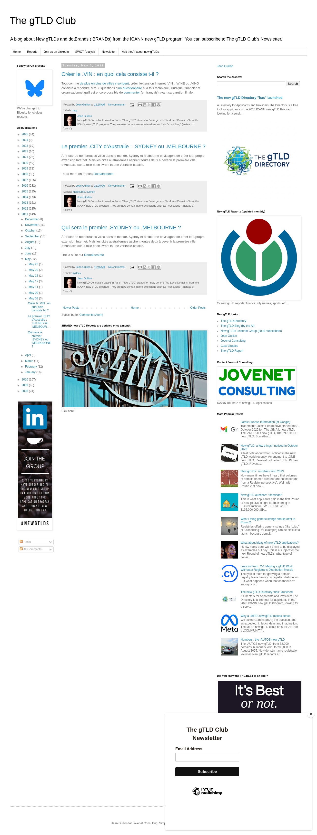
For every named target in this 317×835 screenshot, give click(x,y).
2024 (25, 140)
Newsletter (109, 51)
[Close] (311, 738)
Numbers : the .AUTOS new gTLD (263, 639)
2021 (25, 157)
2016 (25, 185)
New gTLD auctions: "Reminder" (262, 495)
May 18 (34, 275)
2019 (25, 168)
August (30, 242)
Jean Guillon (225, 66)
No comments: (117, 104)
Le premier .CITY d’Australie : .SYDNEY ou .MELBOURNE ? (133, 146)
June (28, 253)
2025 (25, 134)
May (28, 259)
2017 (25, 180)
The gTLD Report (232, 350)
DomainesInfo (103, 174)
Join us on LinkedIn (56, 51)
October (30, 230)
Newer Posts (71, 307)
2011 (25, 214)
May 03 (34, 298)
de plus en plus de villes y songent (104, 83)
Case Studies (229, 346)
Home (17, 51)
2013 (25, 202)
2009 (25, 385)
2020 (25, 163)
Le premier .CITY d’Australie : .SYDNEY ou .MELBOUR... (39, 321)
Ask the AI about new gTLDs (140, 51)
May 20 (34, 270)
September (32, 236)
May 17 (34, 281)
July (28, 248)
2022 (25, 151)
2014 (25, 197)
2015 (25, 191)
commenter (132, 92)
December (32, 219)
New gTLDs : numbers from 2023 (262, 471)
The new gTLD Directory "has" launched (249, 98)
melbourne (79, 191)
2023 (25, 146)
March (29, 361)
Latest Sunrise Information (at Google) (265, 422)
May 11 (34, 287)
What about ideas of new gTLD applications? (270, 542)
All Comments (30, 549)
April (28, 355)
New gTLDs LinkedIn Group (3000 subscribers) (251, 331)
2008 (25, 391)
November (32, 225)
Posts (25, 542)
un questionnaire (130, 88)
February (31, 366)
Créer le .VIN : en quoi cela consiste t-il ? (110, 74)
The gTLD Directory (233, 321)
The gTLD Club (43, 20)
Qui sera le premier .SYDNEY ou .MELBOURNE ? (121, 227)
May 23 (34, 264)
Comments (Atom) (91, 315)
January (30, 372)
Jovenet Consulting (233, 340)
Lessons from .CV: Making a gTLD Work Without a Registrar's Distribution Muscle (267, 568)
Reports (32, 51)
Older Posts (198, 307)
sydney (91, 191)
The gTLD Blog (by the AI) (238, 326)
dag (75, 110)
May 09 (34, 293)
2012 (25, 208)
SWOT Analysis (85, 51)
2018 (25, 174)
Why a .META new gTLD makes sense (266, 616)
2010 (25, 379)
